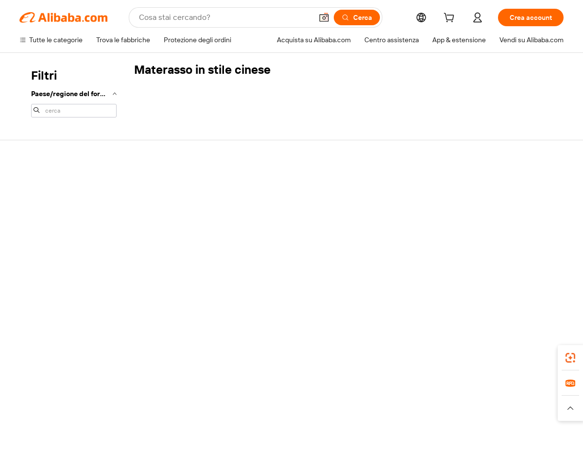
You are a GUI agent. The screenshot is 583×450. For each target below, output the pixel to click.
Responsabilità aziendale (503, 203)
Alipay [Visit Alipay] (277, 398)
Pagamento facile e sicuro (170, 184)
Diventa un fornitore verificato (400, 221)
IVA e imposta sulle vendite (284, 221)
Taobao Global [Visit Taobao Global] (345, 398)
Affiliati (365, 240)
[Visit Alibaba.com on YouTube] (529, 278)
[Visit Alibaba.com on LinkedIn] (485, 278)
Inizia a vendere (378, 184)
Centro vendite (377, 203)
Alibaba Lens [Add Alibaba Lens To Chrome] (68, 355)
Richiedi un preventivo (276, 184)
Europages (445, 398)
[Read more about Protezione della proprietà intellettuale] (294, 412)
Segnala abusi (40, 258)
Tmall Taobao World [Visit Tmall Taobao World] (231, 398)
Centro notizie (487, 221)
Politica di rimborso (160, 203)
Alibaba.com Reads (271, 240)
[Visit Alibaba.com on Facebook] (470, 278)
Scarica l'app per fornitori (392, 258)
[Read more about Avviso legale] (99, 412)
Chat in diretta (40, 203)
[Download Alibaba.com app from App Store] (459, 355)
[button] (324, 17)
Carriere (478, 240)
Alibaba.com (400, 355)
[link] (570, 357)
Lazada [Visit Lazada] (304, 398)
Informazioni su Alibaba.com (508, 184)
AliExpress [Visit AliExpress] (139, 398)
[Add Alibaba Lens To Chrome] (161, 355)
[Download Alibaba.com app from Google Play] (531, 355)
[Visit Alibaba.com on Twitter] (500, 278)
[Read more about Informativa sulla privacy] (395, 412)
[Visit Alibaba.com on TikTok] (543, 278)
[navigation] (73, 92)
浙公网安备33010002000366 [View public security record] (429, 431)
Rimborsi (32, 240)
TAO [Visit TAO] (380, 398)
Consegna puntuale (160, 221)
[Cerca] (357, 17)
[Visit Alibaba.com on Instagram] (514, 278)
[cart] (451, 19)
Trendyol (408, 398)
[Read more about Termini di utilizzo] (464, 412)
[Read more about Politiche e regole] (46, 412)
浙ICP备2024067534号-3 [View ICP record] (526, 431)
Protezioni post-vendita (166, 240)
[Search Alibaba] (224, 17)
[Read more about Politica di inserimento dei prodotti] (177, 412)
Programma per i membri (280, 203)
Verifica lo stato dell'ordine (59, 221)
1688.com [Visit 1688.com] (178, 398)
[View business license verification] (375, 431)
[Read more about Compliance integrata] (530, 412)
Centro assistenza (46, 184)
